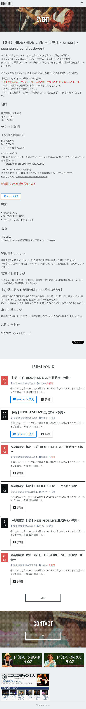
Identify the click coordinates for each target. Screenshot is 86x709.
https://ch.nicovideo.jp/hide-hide (31, 176)
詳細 (46, 399)
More (43, 597)
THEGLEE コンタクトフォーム (16, 333)
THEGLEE (6, 237)
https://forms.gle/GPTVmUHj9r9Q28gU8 (24, 164)
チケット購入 (11, 196)
